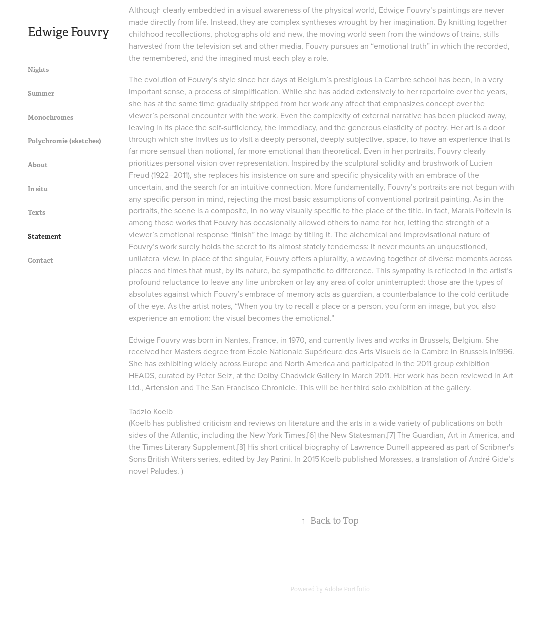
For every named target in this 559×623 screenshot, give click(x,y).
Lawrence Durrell (379, 446)
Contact (40, 260)
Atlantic (184, 434)
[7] (391, 434)
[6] (311, 434)
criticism (217, 422)
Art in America (472, 434)
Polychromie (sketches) (64, 141)
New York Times (277, 434)
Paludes (163, 470)
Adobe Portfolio (347, 589)
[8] (241, 446)
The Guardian (420, 434)
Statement (44, 236)
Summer (41, 93)
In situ (38, 189)
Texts (36, 212)
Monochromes (50, 117)
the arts (349, 422)
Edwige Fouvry (68, 32)
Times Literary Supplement (188, 446)
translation (439, 458)
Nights (38, 70)
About (38, 165)
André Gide (488, 458)
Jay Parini (273, 458)
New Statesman (358, 434)
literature (303, 422)
